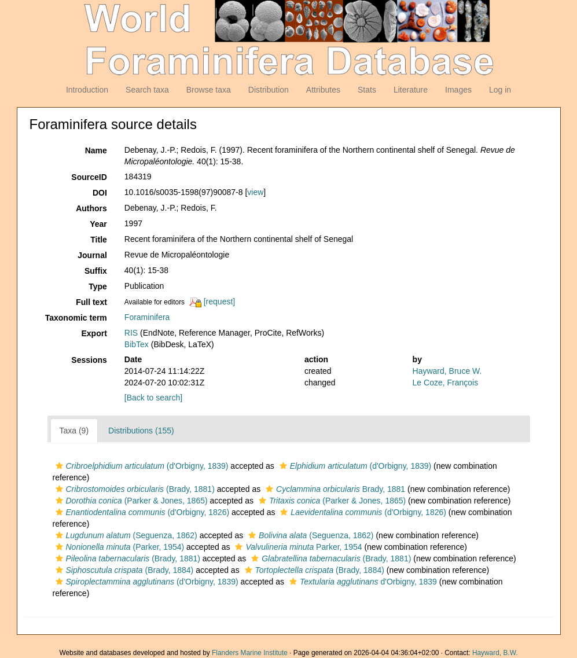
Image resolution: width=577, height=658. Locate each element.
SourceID (88, 177)
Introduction (87, 89)
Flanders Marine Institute (250, 653)
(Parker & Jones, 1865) (130, 500)
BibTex (136, 344)
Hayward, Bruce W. (447, 371)
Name (96, 150)
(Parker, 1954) (119, 547)
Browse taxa (208, 89)
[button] (59, 466)
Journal (92, 255)
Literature (411, 89)
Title (98, 239)
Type (98, 286)
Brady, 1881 (334, 489)
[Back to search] (153, 397)
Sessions (88, 360)
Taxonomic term (76, 317)
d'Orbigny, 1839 (361, 581)
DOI (100, 192)
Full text (91, 302)
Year (98, 224)
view (255, 192)
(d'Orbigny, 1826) (141, 512)
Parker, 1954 (297, 547)
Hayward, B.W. (495, 653)
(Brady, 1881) (134, 489)
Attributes (323, 89)
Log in (500, 89)
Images (458, 89)
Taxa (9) (74, 430)
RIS (131, 332)
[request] (219, 301)
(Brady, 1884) (123, 570)
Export (93, 333)
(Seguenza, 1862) (125, 535)
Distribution (268, 89)
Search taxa (147, 89)
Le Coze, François (446, 382)
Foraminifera (147, 317)
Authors (91, 208)
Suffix (95, 270)
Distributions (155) (141, 430)
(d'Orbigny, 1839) (141, 465)
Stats (367, 89)
